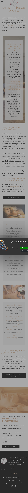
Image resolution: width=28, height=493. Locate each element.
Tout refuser (14, 248)
